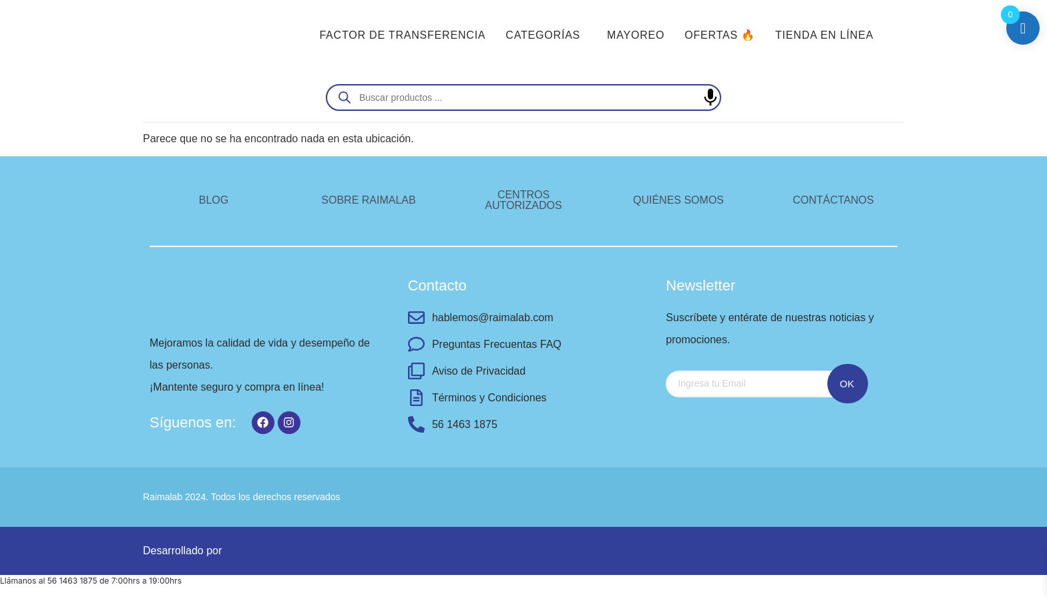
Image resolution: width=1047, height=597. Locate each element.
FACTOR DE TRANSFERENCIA (402, 35)
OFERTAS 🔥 (719, 35)
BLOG (213, 200)
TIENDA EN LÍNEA (824, 35)
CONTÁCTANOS (833, 200)
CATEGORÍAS (542, 35)
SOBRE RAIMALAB (368, 200)
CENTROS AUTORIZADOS (523, 200)
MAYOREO (635, 35)
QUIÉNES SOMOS (678, 200)
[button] (546, 35)
